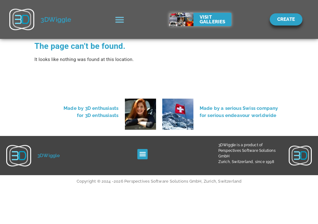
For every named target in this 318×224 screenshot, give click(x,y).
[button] (120, 19)
